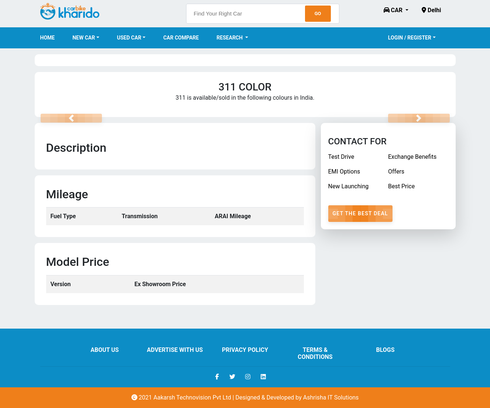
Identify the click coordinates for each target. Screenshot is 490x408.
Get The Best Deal (360, 213)
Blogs (385, 349)
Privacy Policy (245, 349)
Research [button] (230, 38)
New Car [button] (83, 38)
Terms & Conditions (315, 353)
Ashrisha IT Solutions (331, 397)
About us (104, 349)
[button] (396, 10)
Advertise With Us (175, 349)
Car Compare (181, 38)
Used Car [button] (129, 38)
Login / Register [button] (409, 38)
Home (47, 38)
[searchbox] (262, 14)
